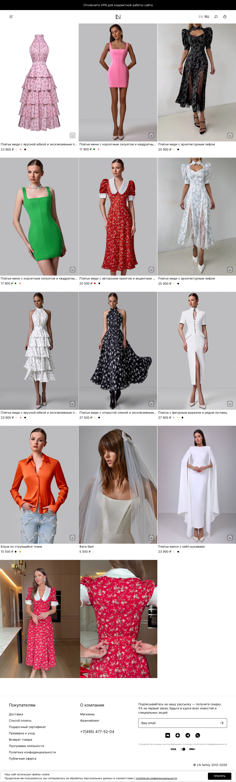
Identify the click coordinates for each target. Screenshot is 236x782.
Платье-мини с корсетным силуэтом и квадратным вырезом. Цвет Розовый (98, 149)
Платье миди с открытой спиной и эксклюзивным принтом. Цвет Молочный (94, 417)
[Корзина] (225, 17)
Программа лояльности (26, 746)
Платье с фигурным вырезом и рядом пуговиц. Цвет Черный (182, 417)
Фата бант (86, 546)
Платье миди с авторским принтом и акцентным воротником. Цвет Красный (95, 283)
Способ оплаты (20, 720)
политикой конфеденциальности (210, 744)
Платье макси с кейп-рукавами (181, 546)
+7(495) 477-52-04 (97, 731)
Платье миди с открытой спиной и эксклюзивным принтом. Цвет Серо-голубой (103, 417)
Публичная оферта (22, 758)
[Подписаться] (222, 723)
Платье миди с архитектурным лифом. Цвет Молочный (173, 149)
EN (201, 16)
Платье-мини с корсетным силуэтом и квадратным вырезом (124, 144)
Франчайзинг (89, 720)
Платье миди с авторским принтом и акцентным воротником (125, 278)
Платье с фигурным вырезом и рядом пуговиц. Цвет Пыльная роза (173, 417)
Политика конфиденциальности (32, 752)
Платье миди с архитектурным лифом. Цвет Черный (178, 149)
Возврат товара (20, 739)
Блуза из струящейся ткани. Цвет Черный (15, 551)
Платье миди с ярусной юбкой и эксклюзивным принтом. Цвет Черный (25, 149)
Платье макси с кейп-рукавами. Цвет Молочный (173, 551)
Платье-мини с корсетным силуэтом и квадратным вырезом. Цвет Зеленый (94, 149)
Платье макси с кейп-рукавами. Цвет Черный (178, 551)
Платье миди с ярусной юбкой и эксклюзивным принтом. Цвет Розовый (20, 149)
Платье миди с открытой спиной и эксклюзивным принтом (123, 412)
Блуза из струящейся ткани (21, 546)
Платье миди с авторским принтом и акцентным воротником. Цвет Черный (99, 283)
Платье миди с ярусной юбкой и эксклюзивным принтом (43, 144)
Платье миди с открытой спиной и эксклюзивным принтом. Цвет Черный (99, 417)
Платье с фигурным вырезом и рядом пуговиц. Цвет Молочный (178, 417)
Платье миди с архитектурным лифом (186, 144)
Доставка (16, 714)
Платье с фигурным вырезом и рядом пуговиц (192, 412)
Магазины (87, 714)
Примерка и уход (22, 733)
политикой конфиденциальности (156, 778)
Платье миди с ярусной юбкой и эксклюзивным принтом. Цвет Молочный (16, 149)
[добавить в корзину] (73, 135)
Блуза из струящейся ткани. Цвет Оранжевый (20, 551)
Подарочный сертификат (27, 727)
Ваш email (148, 723)
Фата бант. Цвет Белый (93, 551)
